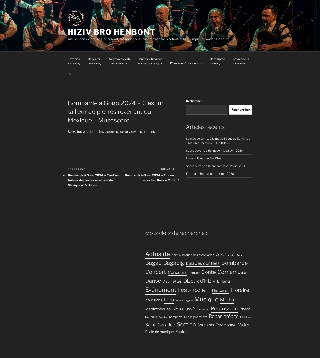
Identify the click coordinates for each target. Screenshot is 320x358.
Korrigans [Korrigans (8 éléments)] (153, 300)
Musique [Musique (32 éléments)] (206, 299)
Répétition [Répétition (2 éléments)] (245, 317)
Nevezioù (73, 61)
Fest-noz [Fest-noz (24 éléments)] (189, 289)
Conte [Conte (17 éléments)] (208, 272)
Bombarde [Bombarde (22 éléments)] (234, 263)
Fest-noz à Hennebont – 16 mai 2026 (210, 173)
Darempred (217, 61)
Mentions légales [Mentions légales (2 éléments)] (184, 300)
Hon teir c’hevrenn (150, 61)
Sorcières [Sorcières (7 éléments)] (205, 325)
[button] (69, 73)
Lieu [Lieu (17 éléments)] (169, 299)
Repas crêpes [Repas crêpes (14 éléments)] (224, 316)
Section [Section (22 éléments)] (186, 324)
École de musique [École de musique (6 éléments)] (159, 332)
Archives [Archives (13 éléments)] (225, 254)
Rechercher (194, 101)
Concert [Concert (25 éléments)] (155, 271)
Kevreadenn (241, 61)
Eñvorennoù (186, 63)
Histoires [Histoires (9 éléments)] (220, 290)
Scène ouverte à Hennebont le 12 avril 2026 (214, 150)
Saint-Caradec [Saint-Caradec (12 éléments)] (160, 324)
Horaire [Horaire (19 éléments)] (240, 290)
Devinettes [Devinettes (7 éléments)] (172, 281)
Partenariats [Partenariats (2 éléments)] (203, 309)
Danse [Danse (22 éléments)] (153, 280)
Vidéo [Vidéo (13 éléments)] (244, 325)
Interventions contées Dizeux (205, 158)
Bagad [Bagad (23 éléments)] (153, 263)
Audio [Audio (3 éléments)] (239, 255)
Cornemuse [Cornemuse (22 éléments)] (232, 271)
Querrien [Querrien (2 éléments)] (163, 317)
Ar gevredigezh (119, 61)
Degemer (94, 61)
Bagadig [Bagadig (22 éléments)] (173, 263)
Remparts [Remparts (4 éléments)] (175, 317)
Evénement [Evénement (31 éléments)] (160, 289)
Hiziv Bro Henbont (112, 32)
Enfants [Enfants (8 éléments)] (224, 281)
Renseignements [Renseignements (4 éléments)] (195, 317)
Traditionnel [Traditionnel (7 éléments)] (226, 325)
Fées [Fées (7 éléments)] (206, 290)
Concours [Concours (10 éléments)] (177, 272)
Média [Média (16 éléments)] (227, 300)
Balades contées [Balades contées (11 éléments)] (203, 263)
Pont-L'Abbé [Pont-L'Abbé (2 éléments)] (151, 317)
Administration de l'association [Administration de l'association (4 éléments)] (193, 255)
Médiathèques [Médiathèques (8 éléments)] (158, 309)
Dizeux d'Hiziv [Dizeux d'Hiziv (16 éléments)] (199, 281)
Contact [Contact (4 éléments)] (194, 273)
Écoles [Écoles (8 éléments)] (181, 331)
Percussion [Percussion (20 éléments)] (224, 308)
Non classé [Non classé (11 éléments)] (183, 308)
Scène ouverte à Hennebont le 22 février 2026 (216, 166)
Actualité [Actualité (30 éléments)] (157, 253)
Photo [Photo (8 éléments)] (244, 309)
